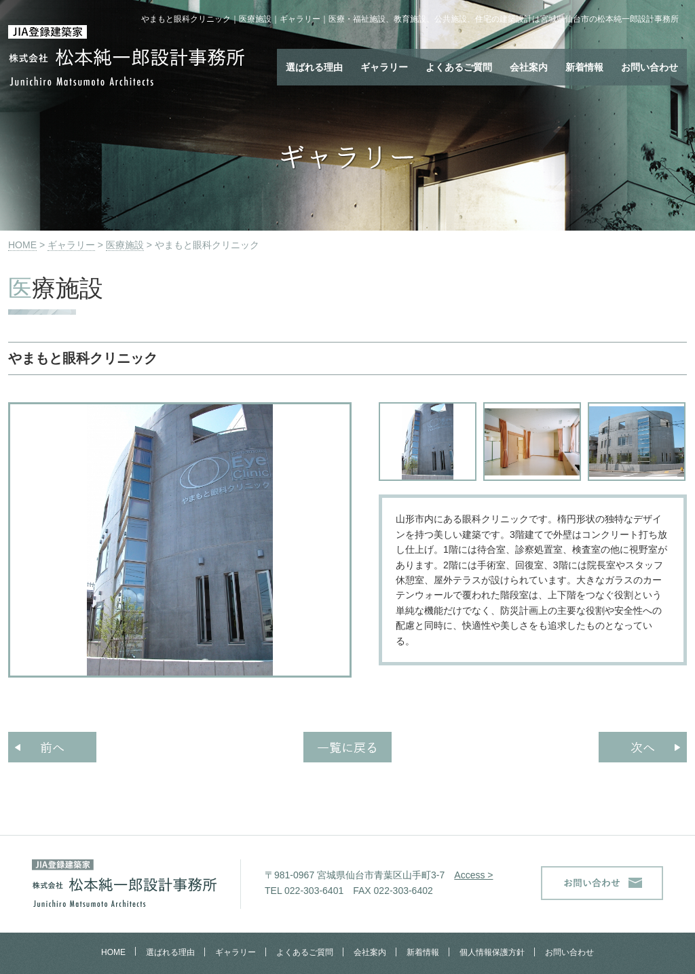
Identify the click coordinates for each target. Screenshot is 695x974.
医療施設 (125, 244)
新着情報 (584, 67)
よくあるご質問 (459, 67)
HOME (22, 244)
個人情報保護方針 (492, 952)
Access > (473, 875)
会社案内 (529, 67)
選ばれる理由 (314, 67)
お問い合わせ (649, 67)
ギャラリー (384, 67)
